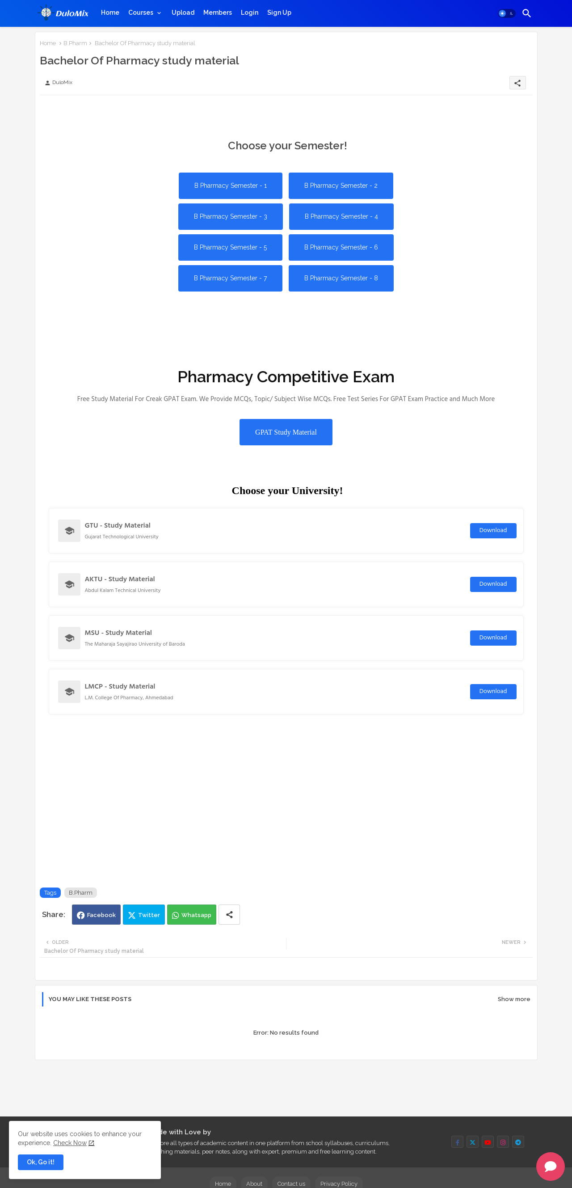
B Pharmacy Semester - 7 (230, 278)
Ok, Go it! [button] (41, 1162)
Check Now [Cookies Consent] (70, 1142)
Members (217, 12)
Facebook (101, 915)
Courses (140, 12)
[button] (507, 13)
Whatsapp (196, 915)
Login (249, 12)
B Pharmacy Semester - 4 (341, 216)
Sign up (279, 12)
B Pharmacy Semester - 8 (341, 278)
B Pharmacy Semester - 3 (230, 216)
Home (110, 12)
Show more (514, 999)
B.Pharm (75, 43)
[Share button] (229, 915)
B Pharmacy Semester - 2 (341, 185)
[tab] (110, 12)
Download (493, 530)
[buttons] (457, 1142)
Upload (183, 12)
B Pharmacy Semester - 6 (341, 247)
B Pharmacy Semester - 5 (230, 247)
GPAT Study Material (286, 432)
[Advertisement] (202, 115)
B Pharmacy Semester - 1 (230, 185)
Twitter (149, 915)
